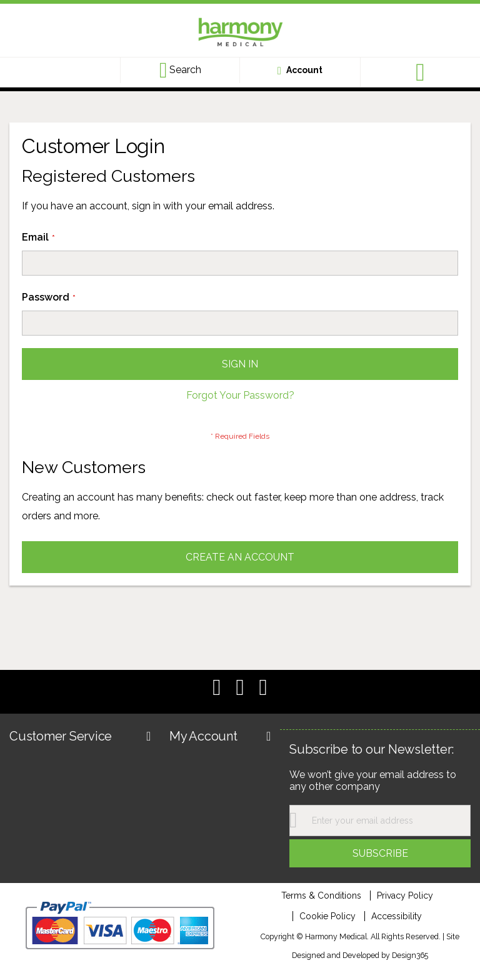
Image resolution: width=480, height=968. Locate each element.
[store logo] (240, 33)
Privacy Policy (405, 896)
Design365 (410, 955)
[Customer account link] (300, 69)
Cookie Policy (327, 916)
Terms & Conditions (321, 896)
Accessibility (396, 916)
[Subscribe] (380, 853)
